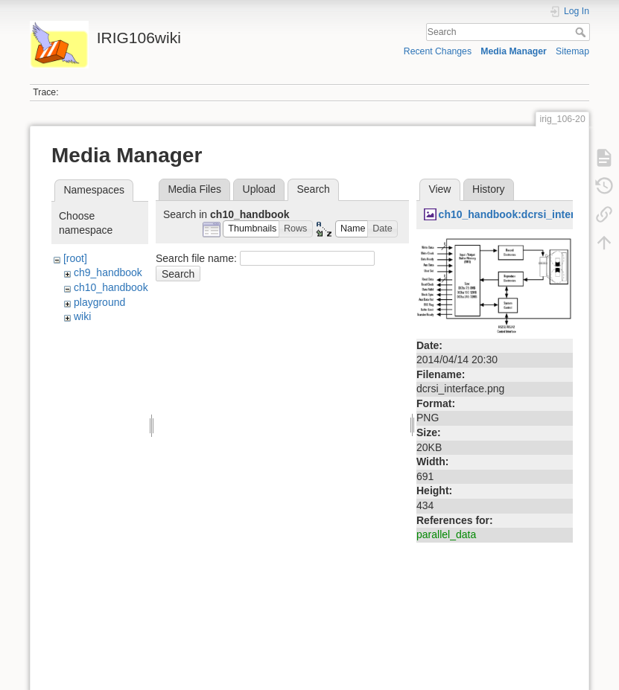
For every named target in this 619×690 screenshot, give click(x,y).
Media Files (194, 189)
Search (582, 32)
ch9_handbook (108, 272)
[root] (75, 258)
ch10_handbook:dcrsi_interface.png (528, 214)
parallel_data (446, 534)
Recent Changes (438, 51)
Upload (259, 189)
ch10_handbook (111, 287)
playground (99, 302)
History (488, 189)
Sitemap (572, 51)
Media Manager (513, 51)
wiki (82, 316)
